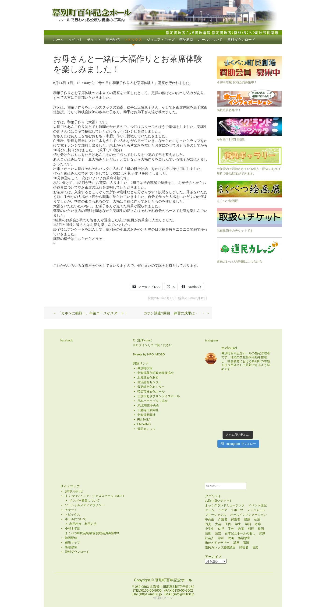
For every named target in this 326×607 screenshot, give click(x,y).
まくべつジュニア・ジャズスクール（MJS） (95, 496)
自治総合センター (149, 382)
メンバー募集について (84, 500)
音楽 (255, 547)
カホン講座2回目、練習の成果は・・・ (177, 313)
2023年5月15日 (165, 298)
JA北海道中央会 (148, 405)
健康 (247, 519)
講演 (246, 542)
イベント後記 (257, 505)
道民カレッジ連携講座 (220, 547)
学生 (238, 524)
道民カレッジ (146, 429)
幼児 (221, 528)
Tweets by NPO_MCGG (149, 354)
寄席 (258, 524)
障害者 (243, 547)
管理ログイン (163, 598)
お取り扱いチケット (218, 500)
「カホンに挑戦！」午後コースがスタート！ (90, 313)
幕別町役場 (144, 368)
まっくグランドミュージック (224, 505)
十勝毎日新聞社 (148, 410)
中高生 (209, 519)
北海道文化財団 (148, 377)
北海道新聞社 (146, 415)
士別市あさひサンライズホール (158, 396)
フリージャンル (215, 514)
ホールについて (210, 40)
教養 (241, 528)
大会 (218, 524)
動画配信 (113, 40)
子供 (228, 524)
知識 (262, 533)
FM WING (144, 424)
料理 (251, 528)
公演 (257, 519)
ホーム (58, 40)
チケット (94, 40)
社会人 (209, 538)
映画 (261, 528)
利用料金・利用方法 (83, 524)
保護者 (235, 519)
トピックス (133, 40)
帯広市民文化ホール (151, 391)
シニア (222, 510)
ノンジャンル (256, 510)
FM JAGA (143, 419)
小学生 (209, 528)
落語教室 (186, 40)
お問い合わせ (74, 491)
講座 (236, 542)
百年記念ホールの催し (240, 533)
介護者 (222, 519)
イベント (75, 40)
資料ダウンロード (241, 40)
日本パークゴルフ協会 (152, 401)
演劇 (208, 533)
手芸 (231, 528)
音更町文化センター (151, 387)
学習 (248, 524)
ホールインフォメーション (248, 514)
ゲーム (209, 510)
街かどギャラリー (217, 542)
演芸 (218, 533)
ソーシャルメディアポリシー (84, 505)
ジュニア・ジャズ (161, 40)
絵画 (231, 538)
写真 (208, 524)
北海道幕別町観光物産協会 (155, 373)
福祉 (221, 538)
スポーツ (237, 510)
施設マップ (72, 542)
